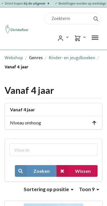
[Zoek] (70, 19)
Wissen (73, 171)
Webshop (14, 58)
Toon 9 (89, 189)
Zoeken (32, 171)
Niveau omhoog (53, 122)
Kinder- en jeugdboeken (72, 58)
